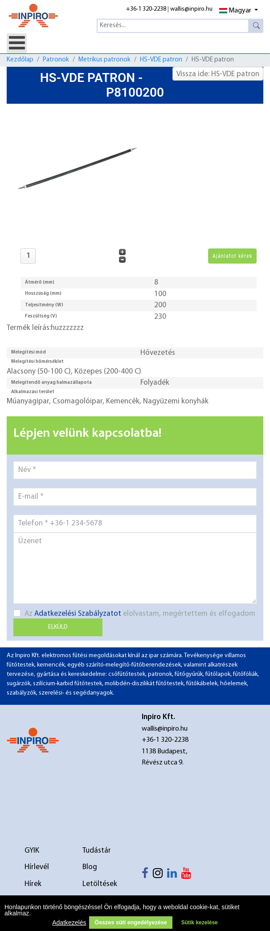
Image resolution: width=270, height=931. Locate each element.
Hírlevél (37, 867)
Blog (89, 867)
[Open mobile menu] (17, 43)
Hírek (33, 884)
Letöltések (99, 884)
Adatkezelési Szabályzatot (77, 614)
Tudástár (96, 850)
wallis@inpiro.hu (191, 9)
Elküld (58, 627)
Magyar (235, 10)
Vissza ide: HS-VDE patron (217, 74)
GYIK (32, 850)
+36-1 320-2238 (146, 9)
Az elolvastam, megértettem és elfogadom (134, 614)
